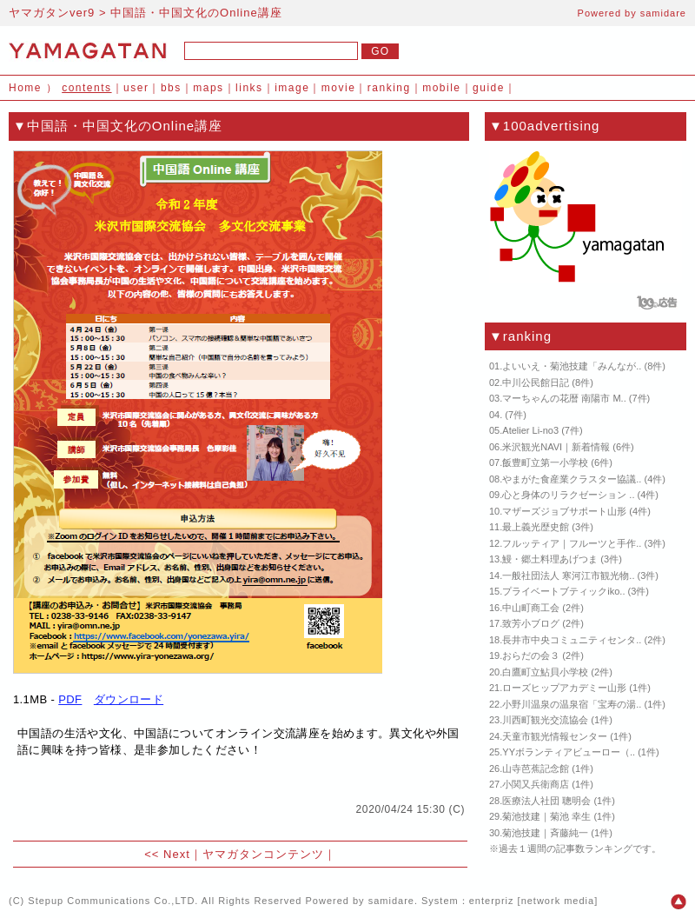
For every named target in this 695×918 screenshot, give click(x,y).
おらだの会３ (530, 655)
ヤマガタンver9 (52, 12)
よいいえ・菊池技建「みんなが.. (571, 366)
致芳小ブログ (530, 623)
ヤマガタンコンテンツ (263, 854)
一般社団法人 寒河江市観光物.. (568, 575)
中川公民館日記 (535, 382)
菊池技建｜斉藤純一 (545, 833)
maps (208, 88)
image (292, 88)
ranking (389, 88)
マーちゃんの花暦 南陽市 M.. (564, 398)
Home (25, 88)
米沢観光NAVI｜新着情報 (556, 447)
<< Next (167, 854)
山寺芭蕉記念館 (535, 768)
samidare (663, 13)
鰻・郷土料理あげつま (550, 559)
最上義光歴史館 (535, 527)
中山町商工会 (530, 607)
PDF (70, 699)
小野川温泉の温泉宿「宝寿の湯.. (571, 704)
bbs (171, 88)
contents (86, 88)
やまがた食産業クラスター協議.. (571, 479)
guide (489, 88)
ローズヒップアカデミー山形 (564, 687)
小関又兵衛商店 (535, 784)
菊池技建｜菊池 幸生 (546, 816)
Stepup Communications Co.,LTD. (113, 900)
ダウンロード (128, 699)
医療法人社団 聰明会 (546, 800)
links (249, 88)
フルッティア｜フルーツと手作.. (571, 543)
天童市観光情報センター (554, 736)
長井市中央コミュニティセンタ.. (571, 640)
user (136, 88)
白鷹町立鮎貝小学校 (545, 672)
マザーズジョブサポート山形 (564, 511)
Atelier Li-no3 (530, 430)
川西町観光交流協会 (545, 720)
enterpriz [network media (531, 900)
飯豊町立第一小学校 (545, 462)
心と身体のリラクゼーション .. (568, 494)
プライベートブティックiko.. (563, 591)
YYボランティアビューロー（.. (568, 752)
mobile (441, 88)
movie (338, 88)
